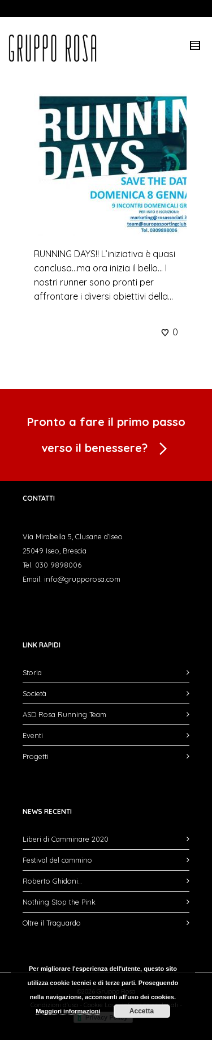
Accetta (141, 1011)
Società (34, 693)
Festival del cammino (57, 859)
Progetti (36, 756)
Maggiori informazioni (68, 1011)
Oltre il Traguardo (52, 922)
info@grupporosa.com (82, 578)
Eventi (33, 735)
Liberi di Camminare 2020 (66, 838)
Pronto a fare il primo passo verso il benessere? (106, 438)
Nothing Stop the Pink (59, 901)
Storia (32, 672)
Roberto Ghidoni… (52, 880)
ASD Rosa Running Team (64, 714)
